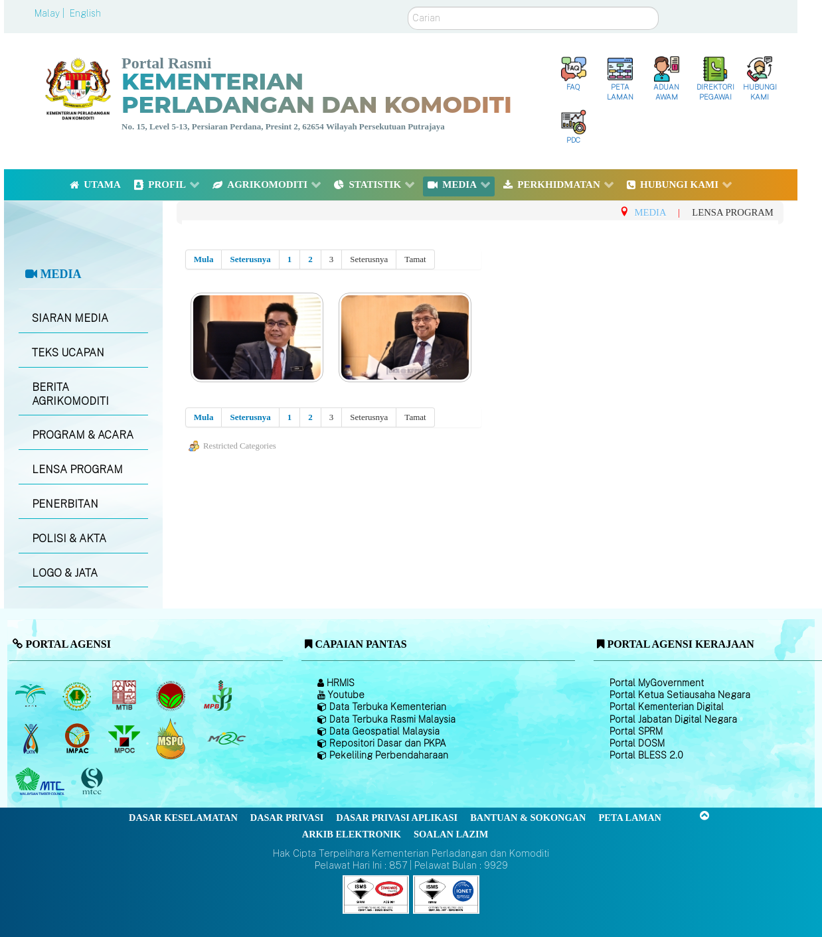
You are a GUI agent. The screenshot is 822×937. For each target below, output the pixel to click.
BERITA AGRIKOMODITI (70, 394)
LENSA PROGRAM (77, 469)
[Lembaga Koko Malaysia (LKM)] (172, 695)
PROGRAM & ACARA (82, 435)
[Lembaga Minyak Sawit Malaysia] (31, 695)
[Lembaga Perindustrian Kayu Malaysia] (125, 695)
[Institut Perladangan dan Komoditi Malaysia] (78, 738)
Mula (204, 259)
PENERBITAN (65, 504)
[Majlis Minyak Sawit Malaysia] (125, 738)
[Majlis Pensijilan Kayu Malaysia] (93, 782)
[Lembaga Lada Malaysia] (219, 695)
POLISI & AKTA (69, 538)
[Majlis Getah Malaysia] (226, 739)
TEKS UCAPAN (68, 352)
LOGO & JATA (65, 573)
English (85, 13)
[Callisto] (376, 893)
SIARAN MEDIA (70, 318)
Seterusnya (250, 259)
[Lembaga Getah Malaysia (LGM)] (78, 695)
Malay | (51, 13)
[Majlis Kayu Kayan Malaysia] (41, 781)
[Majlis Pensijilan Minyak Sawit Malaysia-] (172, 739)
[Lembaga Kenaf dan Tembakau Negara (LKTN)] (31, 738)
